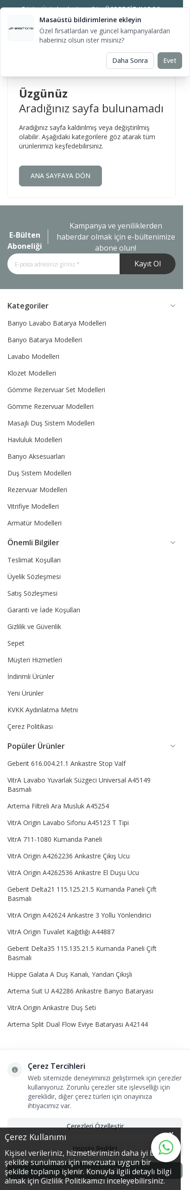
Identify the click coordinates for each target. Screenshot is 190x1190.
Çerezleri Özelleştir (95, 1126)
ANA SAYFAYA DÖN (60, 175)
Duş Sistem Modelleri (39, 473)
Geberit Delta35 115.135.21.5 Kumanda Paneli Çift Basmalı (82, 953)
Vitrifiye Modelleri (33, 506)
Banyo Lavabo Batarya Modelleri (56, 323)
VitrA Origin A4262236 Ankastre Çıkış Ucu (68, 855)
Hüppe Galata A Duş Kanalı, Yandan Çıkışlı (69, 974)
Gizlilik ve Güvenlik (34, 626)
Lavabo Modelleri (33, 356)
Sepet (16, 643)
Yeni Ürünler (25, 693)
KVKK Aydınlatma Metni (42, 709)
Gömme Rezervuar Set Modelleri (56, 389)
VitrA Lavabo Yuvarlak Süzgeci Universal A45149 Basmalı (79, 785)
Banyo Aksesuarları (36, 456)
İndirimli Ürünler (30, 676)
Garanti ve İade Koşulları (43, 609)
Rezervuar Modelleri (37, 489)
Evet (170, 60)
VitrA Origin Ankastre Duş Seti (51, 1007)
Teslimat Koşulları (34, 559)
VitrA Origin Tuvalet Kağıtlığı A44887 (60, 931)
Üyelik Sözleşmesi (34, 576)
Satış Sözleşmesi (32, 593)
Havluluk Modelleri (34, 439)
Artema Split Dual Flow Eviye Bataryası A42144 (77, 1024)
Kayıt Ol (147, 264)
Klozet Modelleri (31, 373)
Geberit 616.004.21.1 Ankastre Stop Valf (66, 763)
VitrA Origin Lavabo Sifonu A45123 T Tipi (68, 822)
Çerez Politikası (30, 726)
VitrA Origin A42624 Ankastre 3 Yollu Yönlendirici (79, 915)
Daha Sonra (130, 60)
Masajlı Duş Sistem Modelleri (51, 423)
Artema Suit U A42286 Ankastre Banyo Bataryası (80, 991)
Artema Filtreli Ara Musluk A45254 (58, 806)
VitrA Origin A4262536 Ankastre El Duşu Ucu (73, 872)
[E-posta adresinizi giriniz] (91, 263)
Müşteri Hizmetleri (34, 659)
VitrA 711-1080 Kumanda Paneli (54, 839)
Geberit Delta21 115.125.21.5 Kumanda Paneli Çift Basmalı (82, 894)
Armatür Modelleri (34, 522)
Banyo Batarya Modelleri (44, 339)
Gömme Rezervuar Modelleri (50, 406)
